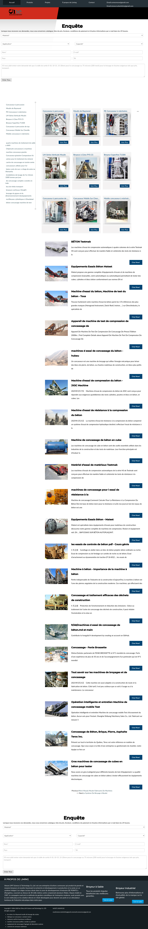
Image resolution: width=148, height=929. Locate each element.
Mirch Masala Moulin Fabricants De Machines (95, 791)
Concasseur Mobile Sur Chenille (18, 130)
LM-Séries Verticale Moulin (16, 116)
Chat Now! (136, 262)
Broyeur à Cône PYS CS (14, 119)
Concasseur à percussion (15, 105)
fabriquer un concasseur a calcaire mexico (19, 917)
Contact (92, 2)
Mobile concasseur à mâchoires (17, 134)
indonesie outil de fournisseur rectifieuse (19, 919)
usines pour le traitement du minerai (19, 159)
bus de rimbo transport (14, 186)
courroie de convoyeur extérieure (17, 926)
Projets (47, 2)
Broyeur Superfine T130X (15, 123)
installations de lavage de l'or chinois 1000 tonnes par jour (19, 176)
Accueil (11, 2)
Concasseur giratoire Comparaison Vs (20, 155)
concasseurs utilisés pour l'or (16, 166)
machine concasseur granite (16, 152)
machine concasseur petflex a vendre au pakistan (21, 921)
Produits (30, 2)
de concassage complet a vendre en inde (18, 182)
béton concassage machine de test (19, 202)
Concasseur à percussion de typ (17, 126)
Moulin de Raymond (13, 108)
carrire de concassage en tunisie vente (20, 162)
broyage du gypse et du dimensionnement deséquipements (18, 194)
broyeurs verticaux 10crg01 (16, 190)
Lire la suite (108, 900)
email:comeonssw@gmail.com (82, 912)
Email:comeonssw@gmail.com (118, 2)
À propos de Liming (69, 2)
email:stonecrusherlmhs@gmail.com (63, 912)
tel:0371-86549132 (58, 908)
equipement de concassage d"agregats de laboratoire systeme (25, 924)
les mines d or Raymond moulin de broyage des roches (23, 914)
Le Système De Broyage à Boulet (95, 793)
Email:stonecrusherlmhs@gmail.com (120, 6)
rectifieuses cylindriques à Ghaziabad (19, 199)
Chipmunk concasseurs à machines (19, 149)
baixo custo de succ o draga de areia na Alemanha (20, 170)
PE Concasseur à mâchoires (16, 112)
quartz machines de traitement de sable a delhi (20, 144)
